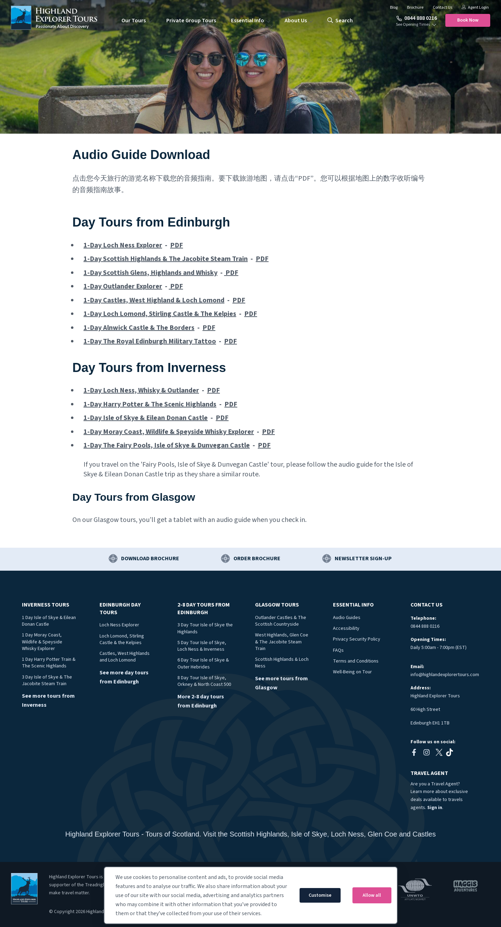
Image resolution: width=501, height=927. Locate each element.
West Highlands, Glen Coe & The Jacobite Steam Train (281, 642)
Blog (394, 7)
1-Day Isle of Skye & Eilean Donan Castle (146, 418)
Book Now (467, 20)
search (340, 20)
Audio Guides (346, 617)
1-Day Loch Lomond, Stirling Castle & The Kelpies (160, 314)
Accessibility (346, 628)
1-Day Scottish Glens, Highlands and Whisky (150, 273)
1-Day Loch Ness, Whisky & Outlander (141, 390)
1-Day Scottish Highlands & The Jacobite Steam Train (166, 259)
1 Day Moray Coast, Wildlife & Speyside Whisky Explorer (42, 642)
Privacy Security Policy (356, 639)
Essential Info (247, 20)
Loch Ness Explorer (119, 624)
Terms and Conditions (356, 661)
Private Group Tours (191, 20)
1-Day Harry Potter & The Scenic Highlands (150, 404)
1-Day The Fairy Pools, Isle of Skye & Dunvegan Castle (167, 445)
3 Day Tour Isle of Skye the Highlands (205, 628)
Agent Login (475, 7)
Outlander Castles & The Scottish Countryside (280, 621)
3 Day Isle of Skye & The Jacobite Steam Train (47, 680)
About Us (296, 20)
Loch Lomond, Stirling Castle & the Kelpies (122, 639)
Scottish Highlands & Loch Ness (282, 663)
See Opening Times (413, 25)
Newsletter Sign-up (363, 558)
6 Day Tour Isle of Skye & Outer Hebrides (203, 663)
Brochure (415, 7)
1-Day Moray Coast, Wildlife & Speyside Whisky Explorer (169, 432)
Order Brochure (256, 558)
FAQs (338, 650)
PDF (176, 245)
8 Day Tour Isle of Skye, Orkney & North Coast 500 (204, 681)
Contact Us (442, 7)
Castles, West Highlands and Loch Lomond (125, 657)
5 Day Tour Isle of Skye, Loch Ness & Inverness (201, 646)
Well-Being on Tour (352, 671)
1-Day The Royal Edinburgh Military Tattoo (150, 341)
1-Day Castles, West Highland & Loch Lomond (154, 300)
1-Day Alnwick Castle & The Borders (139, 328)
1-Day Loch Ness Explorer (123, 245)
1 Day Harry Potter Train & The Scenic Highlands (48, 663)
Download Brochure (150, 558)
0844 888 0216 (416, 18)
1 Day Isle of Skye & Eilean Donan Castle (49, 621)
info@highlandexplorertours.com (445, 674)
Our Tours (133, 20)
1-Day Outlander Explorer (123, 286)
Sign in (434, 807)
